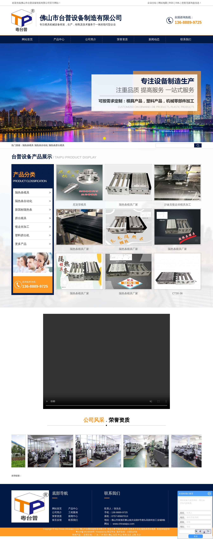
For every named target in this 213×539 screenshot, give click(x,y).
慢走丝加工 (33, 227)
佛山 (110, 534)
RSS (171, 3)
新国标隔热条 (33, 210)
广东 (96, 534)
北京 (129, 534)
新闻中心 (73, 516)
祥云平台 (111, 532)
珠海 (125, 534)
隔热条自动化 (41, 145)
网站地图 (162, 3)
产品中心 (59, 39)
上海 (134, 534)
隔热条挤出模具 (56, 145)
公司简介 (90, 39)
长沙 (139, 534)
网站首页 (27, 39)
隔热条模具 (28, 145)
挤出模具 (33, 218)
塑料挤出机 (33, 235)
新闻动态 (154, 39)
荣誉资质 (122, 39)
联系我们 (185, 39)
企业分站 (152, 3)
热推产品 (76, 534)
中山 (120, 534)
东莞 (115, 534)
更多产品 (33, 244)
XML (177, 3)
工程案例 (73, 512)
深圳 (106, 534)
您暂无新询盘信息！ (192, 3)
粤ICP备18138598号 (85, 532)
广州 (101, 534)
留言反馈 (57, 520)
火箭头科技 (132, 532)
